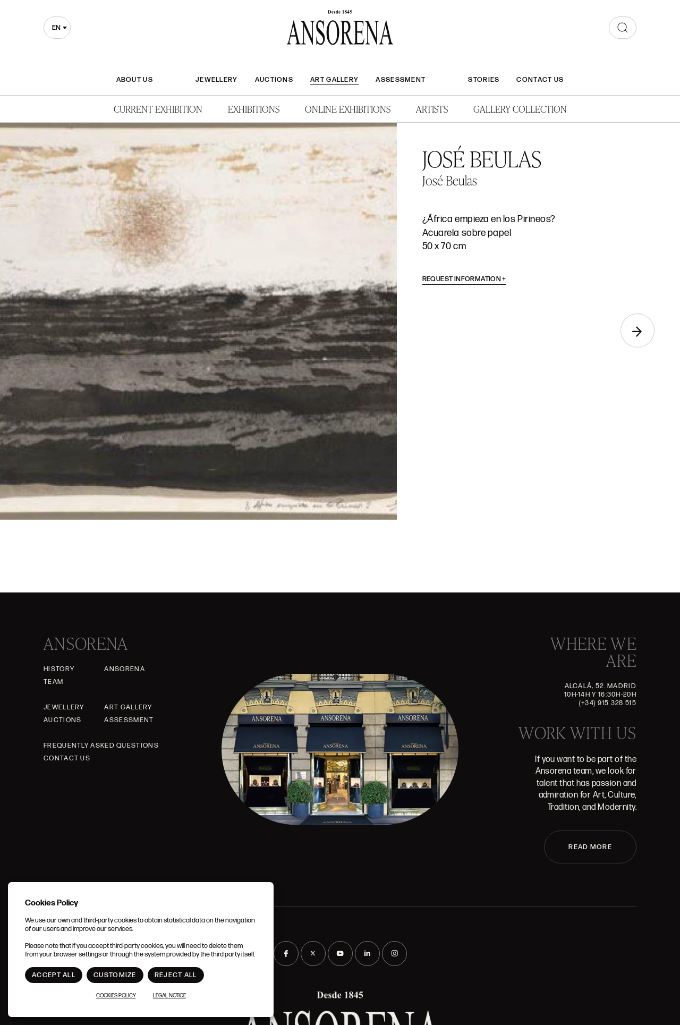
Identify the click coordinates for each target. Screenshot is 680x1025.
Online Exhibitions (347, 108)
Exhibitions (253, 108)
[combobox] (57, 27)
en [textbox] (56, 27)
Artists (432, 108)
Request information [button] (464, 279)
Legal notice (169, 996)
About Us (134, 79)
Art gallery (334, 79)
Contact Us (540, 79)
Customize (115, 975)
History (59, 669)
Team (53, 681)
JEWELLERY (217, 79)
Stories (483, 79)
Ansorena (124, 669)
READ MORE (590, 847)
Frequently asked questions (101, 745)
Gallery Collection (520, 108)
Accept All (53, 975)
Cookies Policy (116, 996)
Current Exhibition (158, 108)
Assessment (401, 79)
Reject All (176, 975)
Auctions (274, 79)
